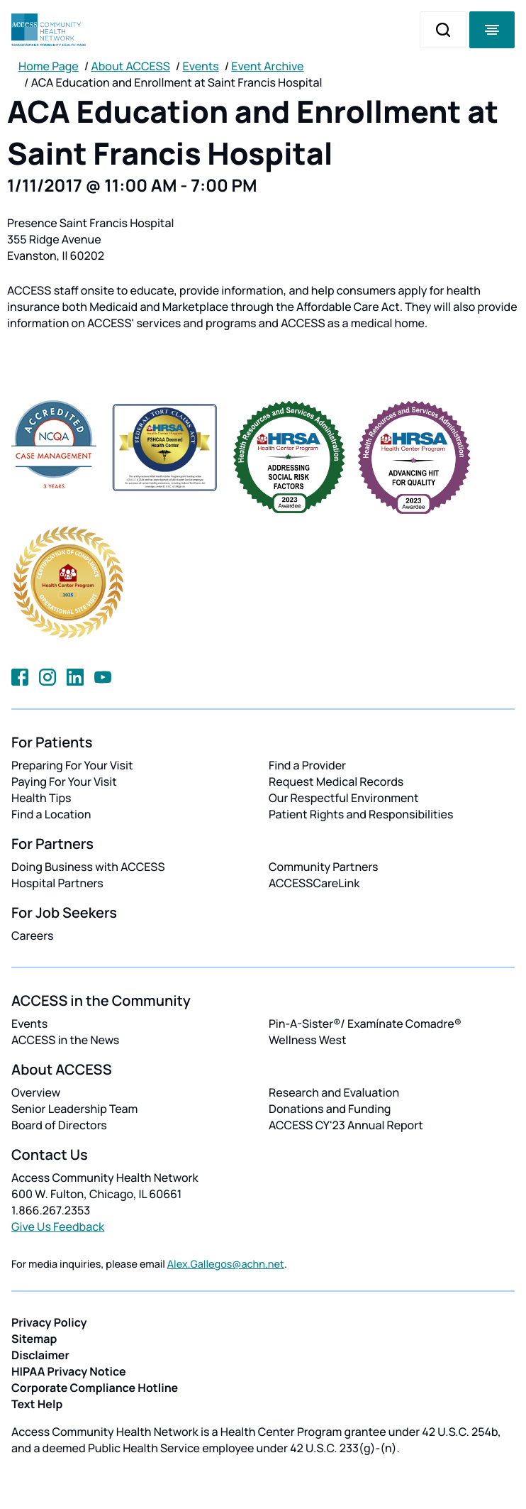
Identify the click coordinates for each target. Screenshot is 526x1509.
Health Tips (41, 798)
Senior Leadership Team (74, 1108)
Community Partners (324, 866)
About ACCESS (130, 66)
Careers (32, 935)
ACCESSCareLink (314, 883)
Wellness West (308, 1040)
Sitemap (34, 1338)
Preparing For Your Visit (72, 765)
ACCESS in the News (65, 1040)
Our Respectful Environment (344, 798)
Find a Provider (307, 765)
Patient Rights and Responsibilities (361, 814)
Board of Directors (59, 1125)
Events (201, 66)
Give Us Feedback (57, 1226)
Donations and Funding (330, 1108)
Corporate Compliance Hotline (94, 1387)
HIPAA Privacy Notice (68, 1371)
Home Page (48, 66)
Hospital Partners (57, 883)
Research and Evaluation (334, 1092)
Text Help (36, 1404)
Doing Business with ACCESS (88, 866)
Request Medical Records (336, 781)
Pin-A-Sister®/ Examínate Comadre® (365, 1023)
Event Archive (267, 66)
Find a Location (51, 814)
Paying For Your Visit (64, 781)
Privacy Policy (49, 1322)
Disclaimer (40, 1355)
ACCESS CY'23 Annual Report (346, 1125)
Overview (35, 1092)
